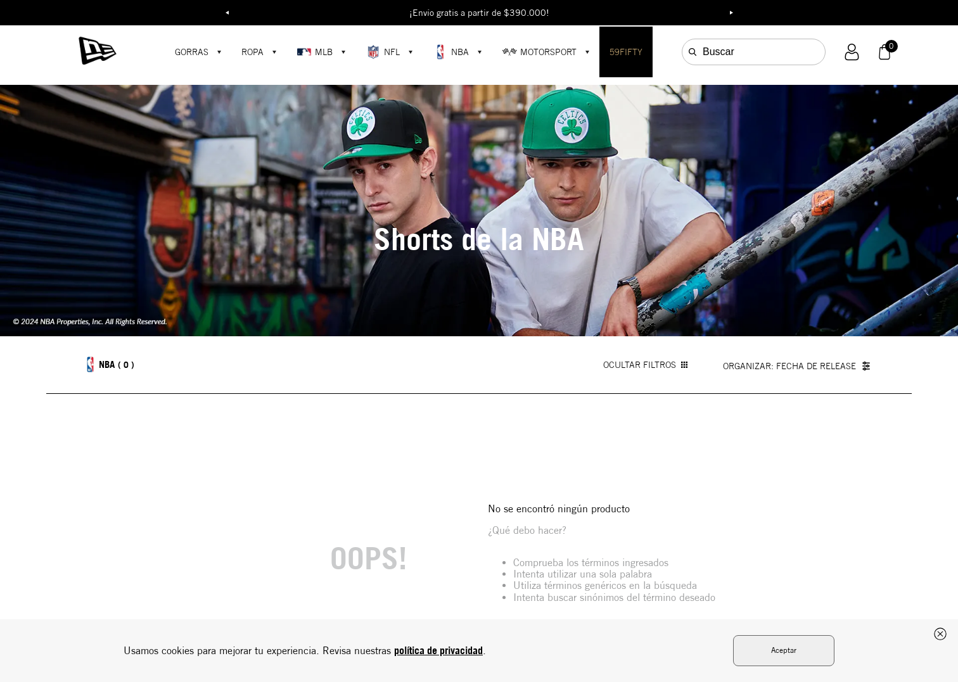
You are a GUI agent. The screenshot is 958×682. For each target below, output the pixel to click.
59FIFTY (626, 52)
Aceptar (783, 650)
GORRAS (191, 52)
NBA (451, 52)
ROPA (252, 52)
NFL (383, 52)
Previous (227, 12)
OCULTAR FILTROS (645, 365)
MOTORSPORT (539, 52)
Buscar (718, 51)
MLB (315, 52)
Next (731, 12)
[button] (852, 52)
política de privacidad (438, 650)
